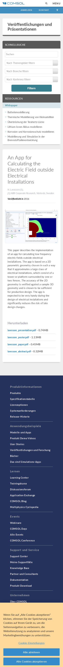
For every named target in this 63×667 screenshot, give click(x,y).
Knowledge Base (19, 568)
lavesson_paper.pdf (18, 344)
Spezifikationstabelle (22, 399)
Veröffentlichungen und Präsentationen (30, 26)
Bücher (14, 456)
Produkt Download (21, 585)
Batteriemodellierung (18, 112)
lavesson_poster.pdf (18, 337)
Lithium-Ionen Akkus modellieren (25, 126)
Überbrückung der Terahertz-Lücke (26, 122)
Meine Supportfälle (21, 562)
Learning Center (19, 477)
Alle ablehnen (31, 652)
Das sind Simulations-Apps (25, 461)
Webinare (16, 522)
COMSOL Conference (22, 540)
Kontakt (44, 10)
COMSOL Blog (18, 501)
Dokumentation (19, 579)
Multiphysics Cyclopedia (24, 507)
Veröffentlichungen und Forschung (30, 450)
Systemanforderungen (23, 410)
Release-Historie (20, 416)
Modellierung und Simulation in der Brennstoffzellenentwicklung (26, 138)
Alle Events (16, 534)
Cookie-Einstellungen (31, 643)
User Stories (17, 444)
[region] (31, 635)
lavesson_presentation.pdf (22, 330)
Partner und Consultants (24, 574)
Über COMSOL (18, 601)
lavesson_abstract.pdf (19, 351)
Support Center (19, 556)
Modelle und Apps (20, 432)
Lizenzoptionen (19, 404)
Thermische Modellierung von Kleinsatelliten (31, 117)
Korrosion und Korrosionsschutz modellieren (31, 131)
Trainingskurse (18, 483)
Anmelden (26, 10)
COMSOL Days (18, 528)
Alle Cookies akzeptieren (31, 661)
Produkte (15, 393)
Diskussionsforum (20, 489)
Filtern (31, 88)
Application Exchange (22, 495)
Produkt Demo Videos (23, 438)
